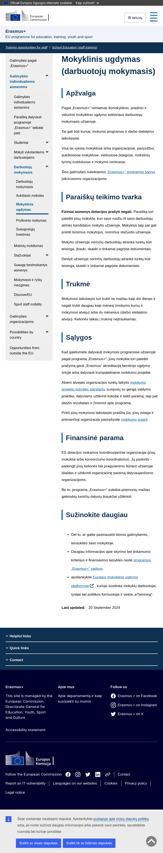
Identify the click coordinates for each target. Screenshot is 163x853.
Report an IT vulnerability (26, 783)
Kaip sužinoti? (87, 3)
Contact (124, 774)
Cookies (110, 783)
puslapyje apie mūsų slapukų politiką (121, 819)
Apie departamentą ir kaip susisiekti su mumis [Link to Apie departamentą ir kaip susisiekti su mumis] (80, 698)
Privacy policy (136, 783)
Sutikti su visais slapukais (38, 843)
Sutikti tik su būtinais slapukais (89, 843)
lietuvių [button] (135, 18)
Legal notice (15, 792)
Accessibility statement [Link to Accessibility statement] (25, 730)
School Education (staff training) (74, 47)
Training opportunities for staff (27, 47)
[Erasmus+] (30, 16)
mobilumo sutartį (134, 420)
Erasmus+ (15, 687)
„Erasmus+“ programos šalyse (131, 172)
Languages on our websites (75, 783)
